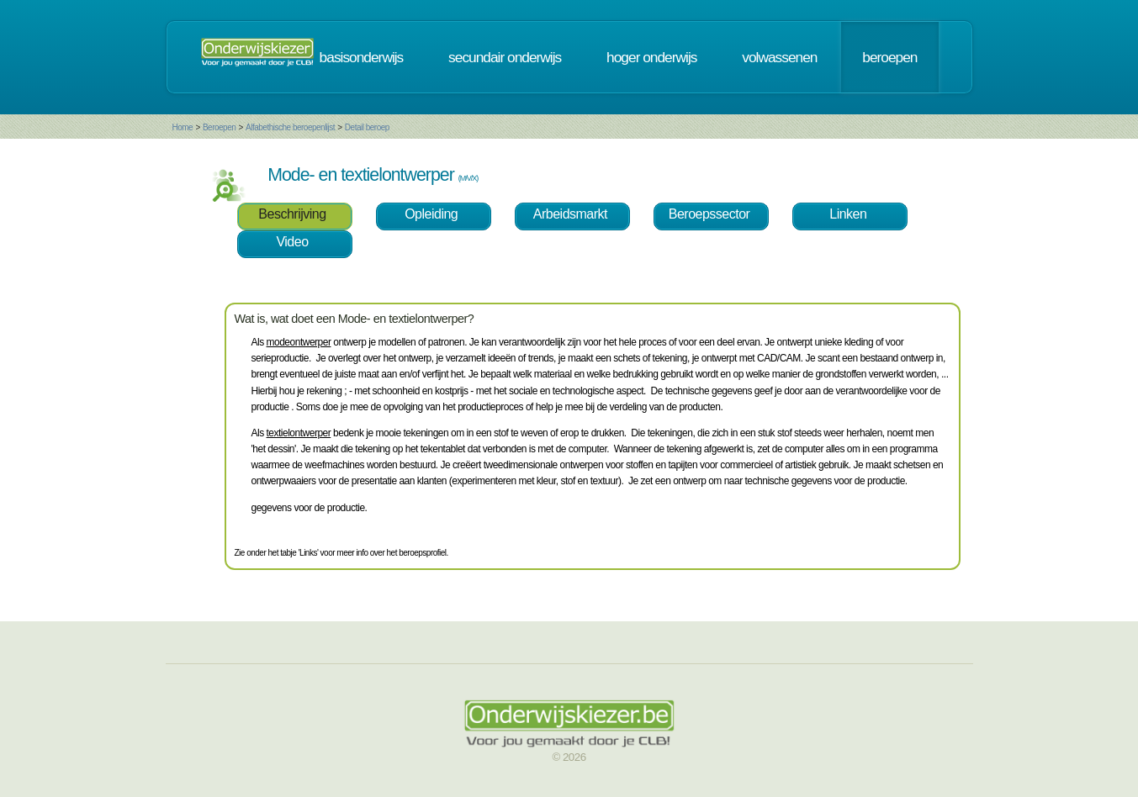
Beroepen (219, 127)
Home (182, 127)
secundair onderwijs (504, 57)
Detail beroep (367, 127)
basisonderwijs (362, 57)
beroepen (889, 57)
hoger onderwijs (651, 57)
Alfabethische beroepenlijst (290, 127)
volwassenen (779, 57)
